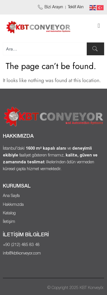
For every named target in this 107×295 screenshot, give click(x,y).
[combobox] (44, 48)
